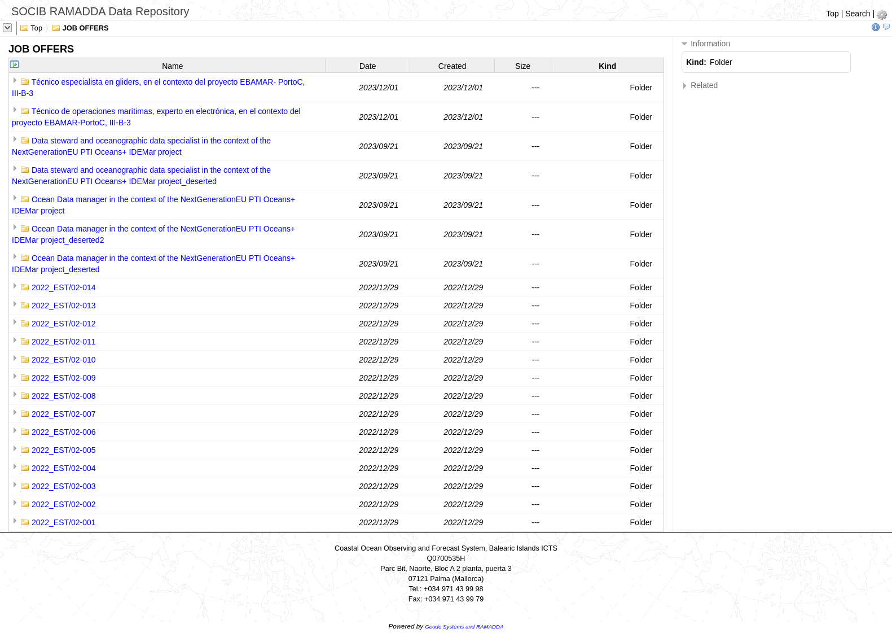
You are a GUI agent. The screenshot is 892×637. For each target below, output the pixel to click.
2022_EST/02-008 (64, 395)
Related (700, 85)
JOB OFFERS (80, 27)
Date (367, 66)
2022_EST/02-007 (64, 413)
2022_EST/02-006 (64, 432)
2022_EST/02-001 (64, 522)
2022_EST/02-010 (64, 359)
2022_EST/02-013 (64, 305)
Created (452, 66)
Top (832, 13)
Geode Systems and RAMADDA (464, 626)
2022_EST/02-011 (64, 341)
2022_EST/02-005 (64, 450)
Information (706, 44)
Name (172, 66)
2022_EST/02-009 (64, 377)
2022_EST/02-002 (64, 504)
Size (522, 66)
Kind (607, 66)
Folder (641, 87)
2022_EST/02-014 (64, 287)
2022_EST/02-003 (64, 486)
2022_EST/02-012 (64, 323)
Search (857, 13)
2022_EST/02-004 (64, 468)
